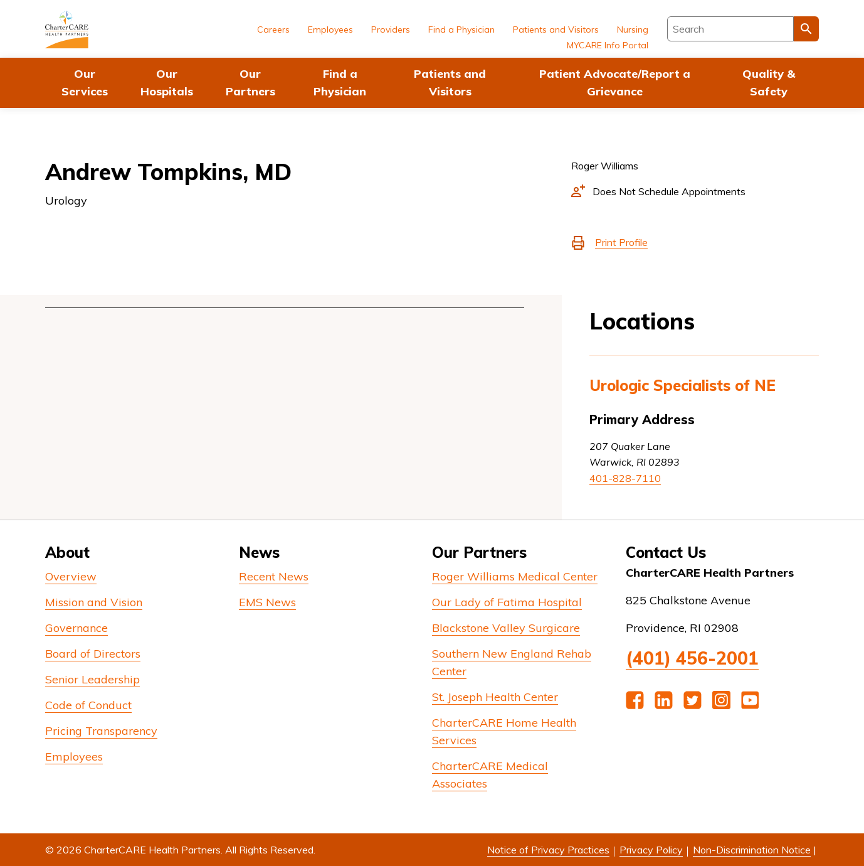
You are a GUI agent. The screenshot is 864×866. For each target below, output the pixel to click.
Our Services (84, 83)
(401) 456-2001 (692, 658)
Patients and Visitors (450, 83)
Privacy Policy (651, 849)
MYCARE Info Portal (607, 45)
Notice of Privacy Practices (548, 849)
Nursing (632, 29)
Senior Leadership (92, 679)
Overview (71, 576)
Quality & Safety (768, 83)
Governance (76, 628)
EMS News (267, 602)
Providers (390, 29)
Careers (273, 29)
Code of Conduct (88, 705)
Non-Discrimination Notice (752, 849)
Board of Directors (92, 653)
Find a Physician (339, 83)
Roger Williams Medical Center (515, 576)
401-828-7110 (625, 478)
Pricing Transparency (101, 731)
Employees (330, 29)
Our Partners (250, 83)
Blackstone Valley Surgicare (506, 628)
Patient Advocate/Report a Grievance (614, 83)
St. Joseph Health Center (495, 697)
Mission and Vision (93, 602)
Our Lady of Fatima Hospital (507, 602)
